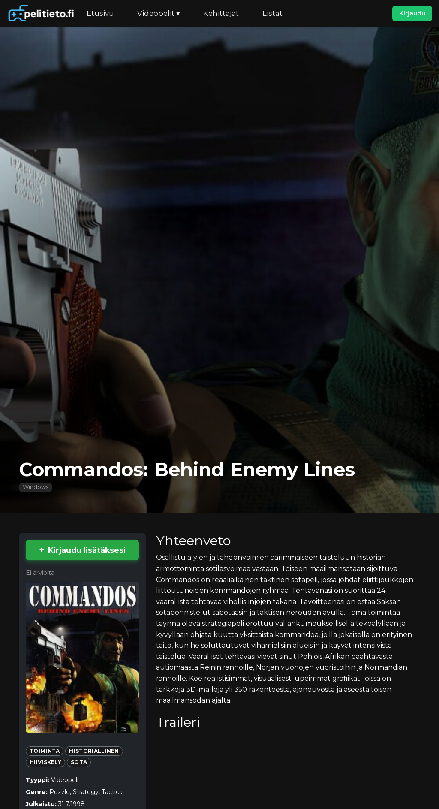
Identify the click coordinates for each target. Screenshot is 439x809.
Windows (35, 487)
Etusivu (100, 13)
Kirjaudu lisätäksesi (87, 550)
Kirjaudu (412, 13)
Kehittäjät (221, 13)
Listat (272, 13)
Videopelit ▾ (158, 13)
